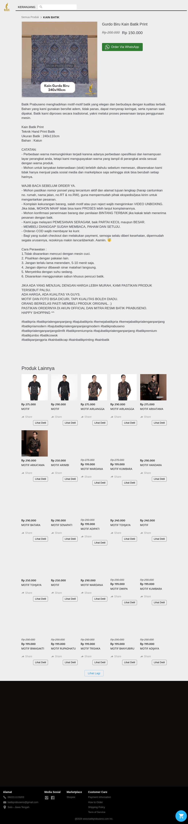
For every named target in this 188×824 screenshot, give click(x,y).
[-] (46, 797)
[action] (181, 816)
